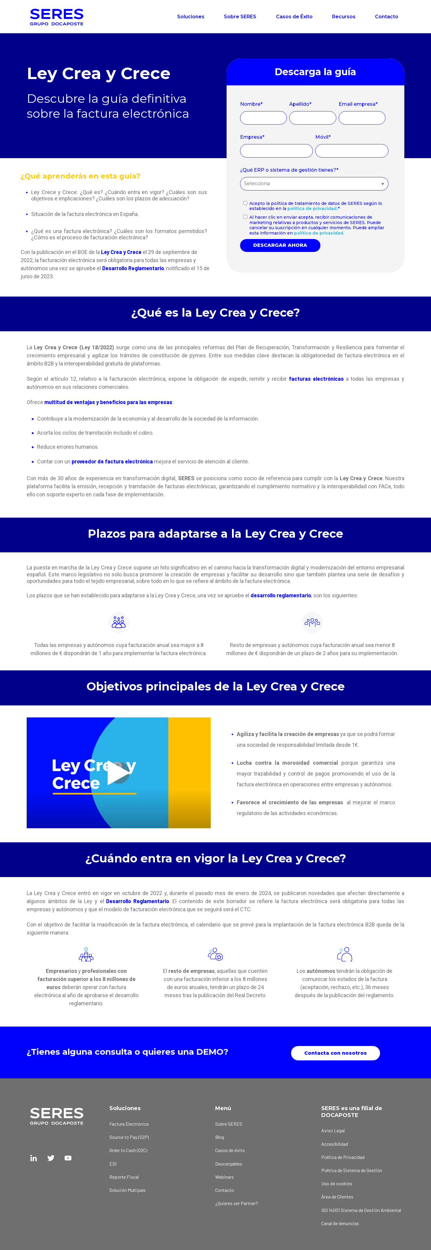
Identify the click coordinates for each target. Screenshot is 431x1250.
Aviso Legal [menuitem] (333, 1129)
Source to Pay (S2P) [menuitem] (129, 1136)
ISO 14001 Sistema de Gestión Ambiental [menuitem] (361, 1208)
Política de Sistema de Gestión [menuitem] (351, 1169)
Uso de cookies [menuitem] (336, 1182)
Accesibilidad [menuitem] (334, 1142)
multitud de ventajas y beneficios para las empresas (108, 402)
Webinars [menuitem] (224, 1175)
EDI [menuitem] (113, 1162)
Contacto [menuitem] (224, 1188)
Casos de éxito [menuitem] (230, 1149)
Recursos (343, 16)
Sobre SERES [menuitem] (228, 1122)
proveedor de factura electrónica (112, 461)
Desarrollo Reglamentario (133, 268)
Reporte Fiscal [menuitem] (124, 1175)
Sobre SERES (240, 16)
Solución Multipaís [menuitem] (127, 1188)
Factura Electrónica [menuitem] (129, 1122)
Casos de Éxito (294, 16)
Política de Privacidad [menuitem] (342, 1155)
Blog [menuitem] (219, 1136)
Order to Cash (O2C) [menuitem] (128, 1149)
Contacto (386, 16)
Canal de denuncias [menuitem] (340, 1222)
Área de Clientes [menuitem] (337, 1195)
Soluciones (190, 16)
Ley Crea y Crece (121, 252)
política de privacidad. (312, 208)
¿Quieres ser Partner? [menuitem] (236, 1202)
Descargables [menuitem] (228, 1162)
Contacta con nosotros (335, 1051)
